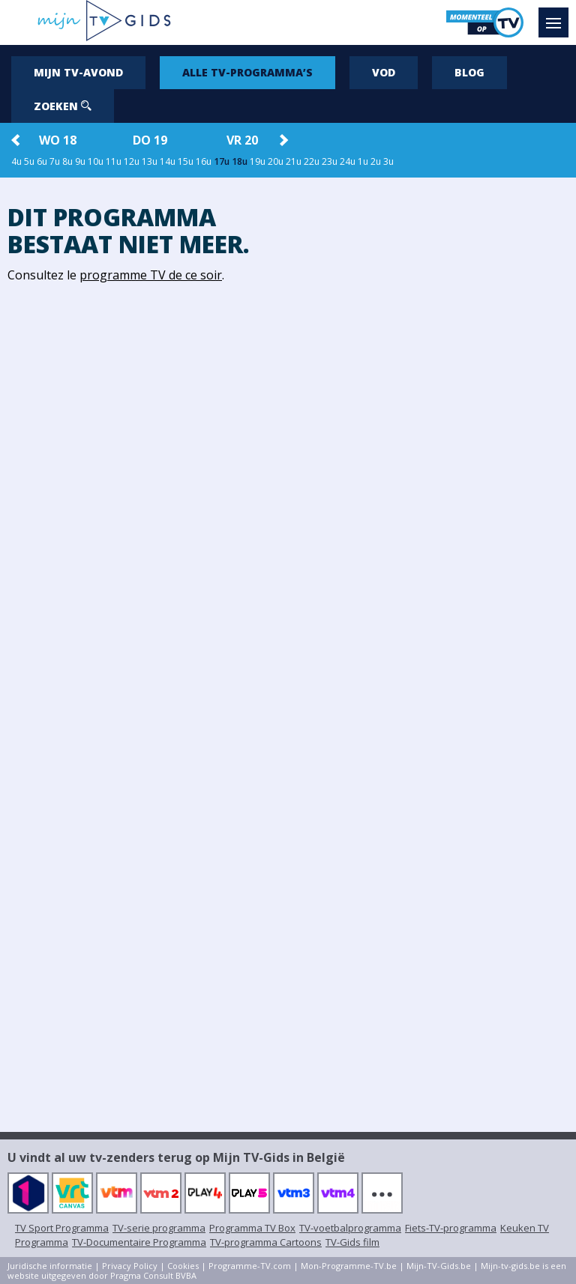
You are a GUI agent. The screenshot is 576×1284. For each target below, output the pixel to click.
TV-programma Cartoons (266, 1242)
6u (42, 161)
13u (150, 161)
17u (222, 161)
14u (168, 161)
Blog (469, 72)
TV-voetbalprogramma (350, 1228)
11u (114, 161)
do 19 (150, 140)
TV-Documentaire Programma (139, 1242)
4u (16, 161)
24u (348, 161)
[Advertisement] (432, 410)
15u (186, 161)
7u (55, 161)
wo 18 (57, 140)
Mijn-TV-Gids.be (438, 1265)
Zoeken (63, 106)
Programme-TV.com (249, 1265)
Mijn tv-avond (78, 72)
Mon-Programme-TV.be (349, 1265)
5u (29, 161)
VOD (383, 72)
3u (388, 161)
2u (375, 161)
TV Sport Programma (62, 1228)
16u (204, 161)
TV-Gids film (353, 1242)
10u (96, 161)
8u (67, 161)
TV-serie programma (159, 1228)
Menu (557, 15)
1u (363, 161)
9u (80, 161)
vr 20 (242, 140)
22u (312, 161)
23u (330, 161)
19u (258, 161)
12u (132, 161)
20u (276, 161)
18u (240, 161)
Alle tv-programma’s (247, 72)
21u (294, 161)
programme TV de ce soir (151, 275)
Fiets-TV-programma (450, 1228)
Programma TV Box (252, 1228)
